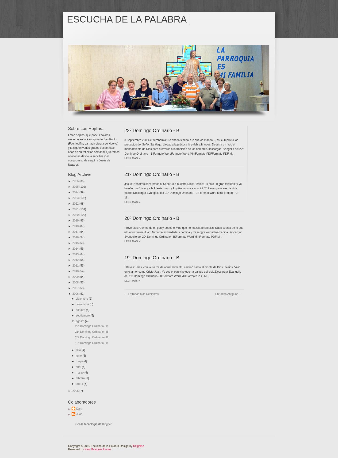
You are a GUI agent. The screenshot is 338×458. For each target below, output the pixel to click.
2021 (76, 209)
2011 (76, 265)
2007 (76, 288)
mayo (80, 361)
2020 (76, 215)
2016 (76, 237)
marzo (80, 372)
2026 (76, 181)
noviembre (83, 304)
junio (79, 355)
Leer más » (132, 158)
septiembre (83, 315)
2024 (76, 192)
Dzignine (138, 446)
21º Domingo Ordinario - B (91, 331)
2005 (76, 391)
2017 (76, 231)
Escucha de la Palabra (127, 19)
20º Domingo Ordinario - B (91, 337)
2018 (76, 226)
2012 (76, 260)
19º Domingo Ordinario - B (91, 343)
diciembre (82, 298)
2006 (76, 293)
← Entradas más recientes (141, 294)
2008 (76, 282)
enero (80, 383)
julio (79, 350)
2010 (76, 271)
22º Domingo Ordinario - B (91, 326)
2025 (76, 186)
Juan (79, 414)
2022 (76, 203)
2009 (76, 277)
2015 (76, 243)
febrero (80, 378)
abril (79, 367)
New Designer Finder (97, 449)
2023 (76, 198)
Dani (79, 408)
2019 (76, 220)
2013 (76, 254)
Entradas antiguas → (228, 294)
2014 (76, 248)
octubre (81, 310)
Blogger (107, 424)
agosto (80, 321)
